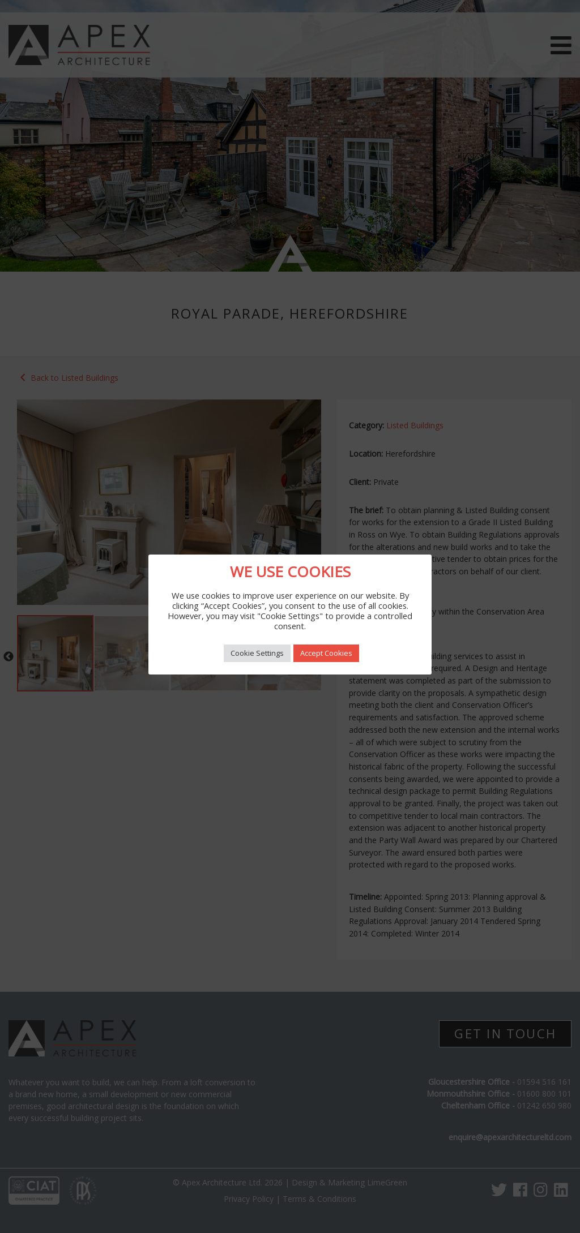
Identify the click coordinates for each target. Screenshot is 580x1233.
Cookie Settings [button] (257, 653)
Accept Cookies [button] (326, 653)
